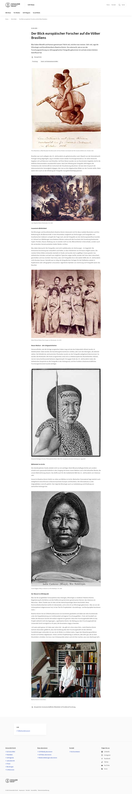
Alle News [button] (8, 13)
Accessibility (34, 790)
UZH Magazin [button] (26, 13)
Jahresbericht (11, 761)
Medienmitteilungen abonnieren (48, 758)
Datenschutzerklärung (43, 790)
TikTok (104, 762)
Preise (8, 764)
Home (108, 5)
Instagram (106, 755)
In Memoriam (10, 770)
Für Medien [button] (17, 13)
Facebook (105, 759)
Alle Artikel (14, 19)
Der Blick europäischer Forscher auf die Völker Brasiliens (33, 19)
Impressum (22, 790)
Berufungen (10, 767)
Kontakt (114, 5)
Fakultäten (10, 755)
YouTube (105, 765)
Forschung (35, 61)
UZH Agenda (10, 758)
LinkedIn (105, 752)
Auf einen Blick (11, 752)
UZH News (31, 5)
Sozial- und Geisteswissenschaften (49, 61)
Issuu (104, 769)
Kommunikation (75, 752)
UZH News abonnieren (45, 755)
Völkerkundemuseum (24, 731)
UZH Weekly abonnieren (45, 752)
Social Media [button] (36, 13)
